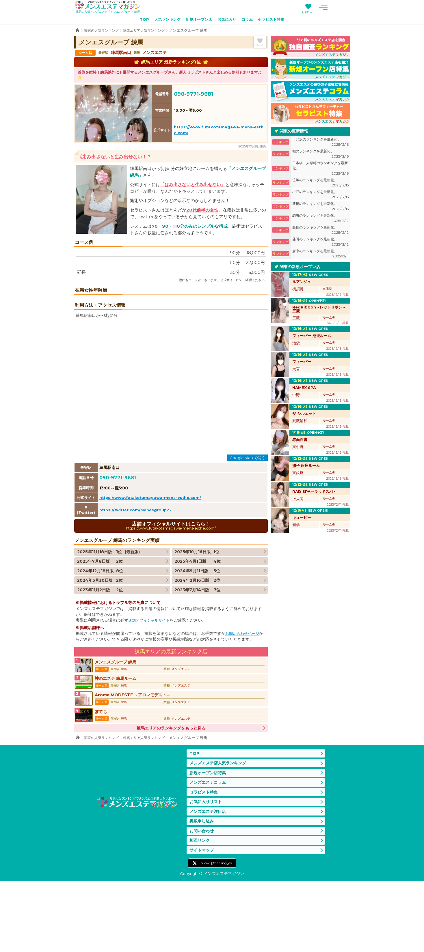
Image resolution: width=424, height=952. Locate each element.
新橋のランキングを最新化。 (320, 208)
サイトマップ (202, 920)
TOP (139, 20)
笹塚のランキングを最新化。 (320, 184)
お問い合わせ (202, 900)
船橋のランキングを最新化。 (320, 231)
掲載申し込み (202, 890)
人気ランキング (164, 20)
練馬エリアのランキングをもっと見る (171, 793)
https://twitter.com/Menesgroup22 (137, 568)
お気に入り (329, 12)
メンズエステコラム (208, 849)
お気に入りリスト (206, 869)
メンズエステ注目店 (208, 880)
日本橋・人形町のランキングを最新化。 (320, 169)
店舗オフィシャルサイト (150, 679)
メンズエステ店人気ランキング (219, 829)
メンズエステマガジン (111, 5)
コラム (249, 20)
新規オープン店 (198, 20)
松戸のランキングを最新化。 (320, 196)
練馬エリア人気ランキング (148, 31)
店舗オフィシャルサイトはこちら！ (171, 585)
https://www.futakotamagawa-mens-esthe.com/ (152, 556)
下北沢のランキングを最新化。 (320, 143)
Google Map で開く (247, 516)
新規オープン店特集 (208, 839)
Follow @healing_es (215, 934)
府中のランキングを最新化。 (320, 255)
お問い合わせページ (243, 693)
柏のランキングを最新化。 (320, 155)
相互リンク (200, 910)
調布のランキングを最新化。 (320, 219)
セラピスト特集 (275, 20)
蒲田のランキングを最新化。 (320, 243)
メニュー (344, 7)
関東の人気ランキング (103, 31)
